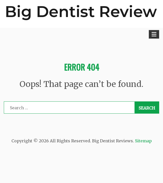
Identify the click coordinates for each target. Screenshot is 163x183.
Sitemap (143, 140)
